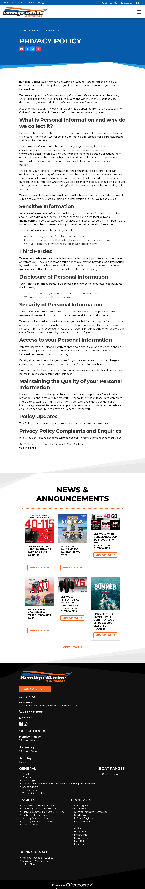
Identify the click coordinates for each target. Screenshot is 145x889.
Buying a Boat (33, 852)
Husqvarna (80, 808)
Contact (26, 777)
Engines (27, 800)
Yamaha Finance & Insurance (37, 857)
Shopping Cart (30, 787)
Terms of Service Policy (34, 793)
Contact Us (17, 3)
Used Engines (81, 815)
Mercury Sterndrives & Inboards (39, 821)
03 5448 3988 (109, 3)
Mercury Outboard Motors (36, 818)
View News (72, 647)
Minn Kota (79, 841)
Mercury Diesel (30, 824)
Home (22, 30)
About (5, 3)
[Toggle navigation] (139, 12)
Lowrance (79, 844)
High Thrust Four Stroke (35, 815)
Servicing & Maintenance (35, 861)
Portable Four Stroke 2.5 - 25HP (39, 805)
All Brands (79, 828)
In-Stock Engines (83, 818)
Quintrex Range (110, 774)
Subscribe (25, 717)
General (27, 769)
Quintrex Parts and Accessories (90, 812)
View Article (39, 567)
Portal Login (29, 780)
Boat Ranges (112, 769)
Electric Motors (82, 821)
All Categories (81, 805)
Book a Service (35, 689)
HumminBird (81, 838)
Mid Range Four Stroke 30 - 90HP (40, 808)
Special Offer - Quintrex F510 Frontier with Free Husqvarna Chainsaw (58, 783)
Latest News (29, 864)
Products (81, 800)
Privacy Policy (29, 790)
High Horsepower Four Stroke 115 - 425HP (44, 812)
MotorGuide (80, 834)
